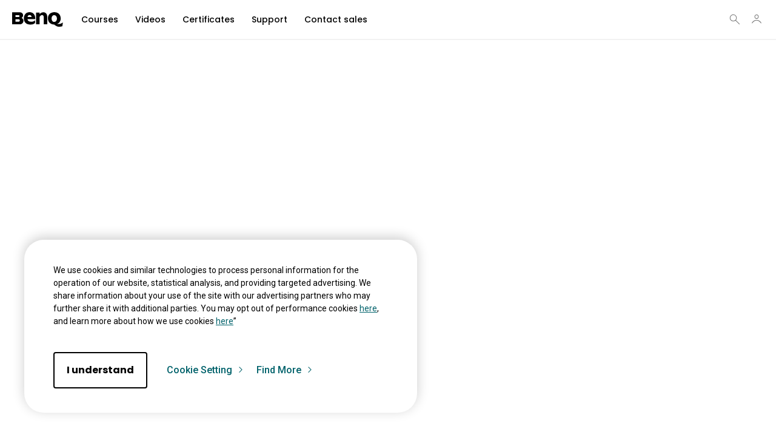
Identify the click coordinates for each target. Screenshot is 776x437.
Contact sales (335, 19)
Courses (99, 19)
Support (269, 19)
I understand (100, 370)
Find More (284, 370)
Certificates (208, 19)
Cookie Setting (205, 370)
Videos (150, 19)
